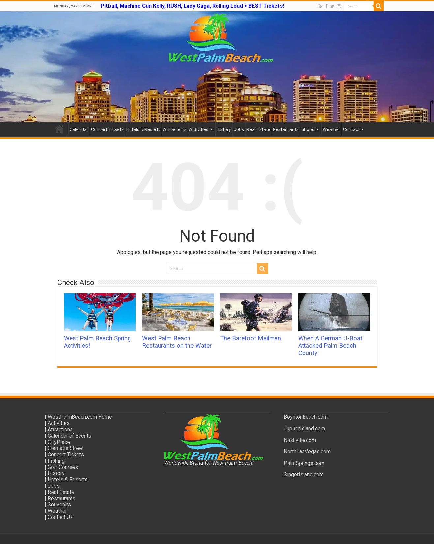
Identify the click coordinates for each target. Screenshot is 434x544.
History (224, 129)
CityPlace (59, 442)
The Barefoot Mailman (250, 338)
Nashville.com (300, 440)
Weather (331, 129)
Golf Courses (63, 467)
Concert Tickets (107, 129)
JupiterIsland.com (304, 428)
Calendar (79, 129)
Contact (351, 129)
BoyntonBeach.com (306, 417)
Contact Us (60, 517)
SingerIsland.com (304, 475)
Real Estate (258, 129)
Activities (198, 129)
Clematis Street (66, 448)
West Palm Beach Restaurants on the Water (177, 342)
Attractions (175, 129)
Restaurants (286, 129)
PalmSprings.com (304, 463)
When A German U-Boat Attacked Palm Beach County (330, 346)
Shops (307, 129)
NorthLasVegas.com (307, 451)
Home (59, 129)
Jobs (239, 129)
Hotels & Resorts (143, 129)
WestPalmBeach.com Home (80, 417)
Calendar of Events (69, 436)
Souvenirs (59, 504)
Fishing (56, 461)
